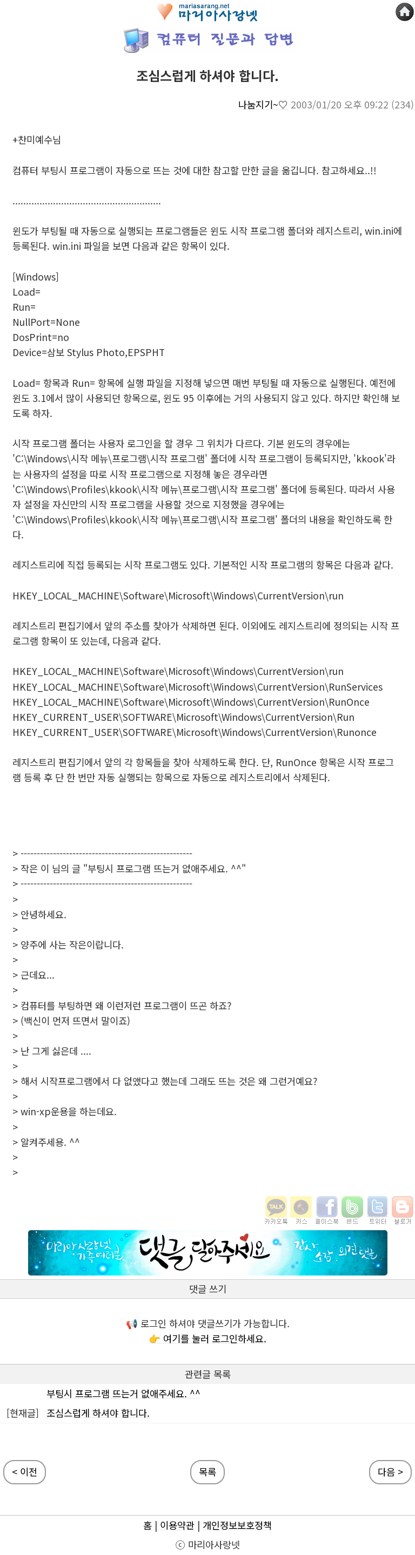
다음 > (390, 1471)
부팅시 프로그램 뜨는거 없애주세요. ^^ (123, 1393)
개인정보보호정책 (237, 1525)
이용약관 (177, 1525)
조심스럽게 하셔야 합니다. (98, 1413)
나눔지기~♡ (263, 104)
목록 (207, 1471)
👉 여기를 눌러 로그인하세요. (207, 1338)
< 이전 (24, 1471)
